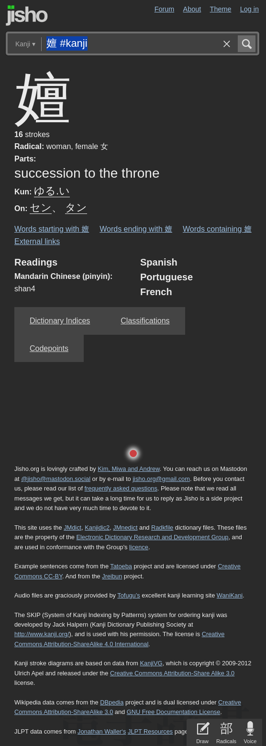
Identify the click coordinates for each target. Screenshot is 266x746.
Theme (221, 9)
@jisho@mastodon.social (55, 478)
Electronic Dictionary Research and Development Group (152, 537)
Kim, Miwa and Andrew (128, 468)
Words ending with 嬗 (136, 229)
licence (138, 547)
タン (76, 207)
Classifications (145, 321)
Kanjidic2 (97, 527)
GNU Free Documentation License (174, 711)
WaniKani (230, 595)
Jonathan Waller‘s (102, 731)
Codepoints (49, 348)
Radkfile (162, 527)
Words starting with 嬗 (51, 229)
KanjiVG (151, 663)
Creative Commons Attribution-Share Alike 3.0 (172, 673)
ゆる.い (52, 191)
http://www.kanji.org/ (41, 634)
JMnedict (125, 527)
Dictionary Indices (60, 321)
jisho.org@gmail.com (161, 478)
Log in (249, 9)
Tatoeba (121, 566)
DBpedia (111, 702)
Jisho (27, 15)
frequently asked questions (121, 488)
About (192, 9)
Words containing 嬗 (217, 229)
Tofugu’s (128, 595)
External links (37, 241)
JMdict (72, 527)
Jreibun (112, 576)
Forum (165, 9)
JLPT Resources (150, 731)
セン (41, 207)
